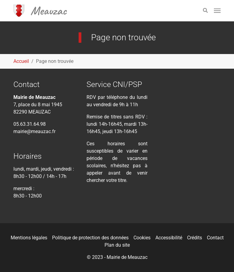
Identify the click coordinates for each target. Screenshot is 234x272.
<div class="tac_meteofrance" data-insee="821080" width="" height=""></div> (190, 110)
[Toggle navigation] (217, 10)
